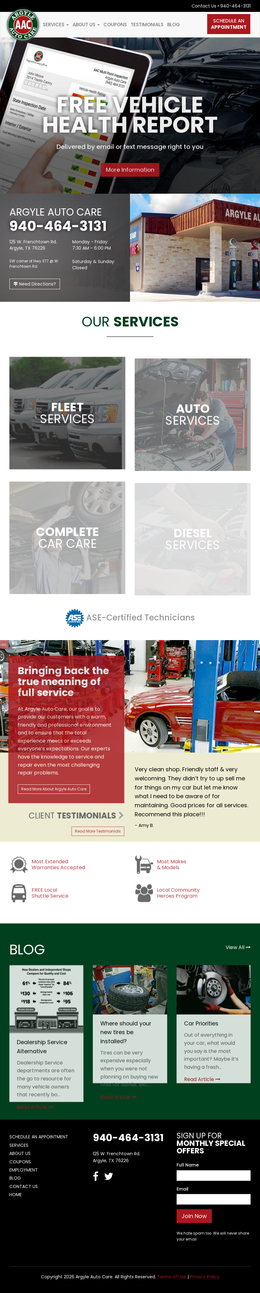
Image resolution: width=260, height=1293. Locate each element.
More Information (130, 170)
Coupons (115, 24)
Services (56, 24)
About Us (86, 24)
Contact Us (204, 6)
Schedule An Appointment (38, 1137)
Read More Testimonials (94, 831)
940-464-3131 (235, 6)
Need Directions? (34, 284)
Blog (173, 24)
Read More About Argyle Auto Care (50, 789)
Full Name (188, 1165)
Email (182, 1189)
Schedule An (229, 23)
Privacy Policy (204, 1277)
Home (15, 1194)
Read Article (35, 1110)
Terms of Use (171, 1277)
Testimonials (147, 24)
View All (238, 947)
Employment (23, 1170)
